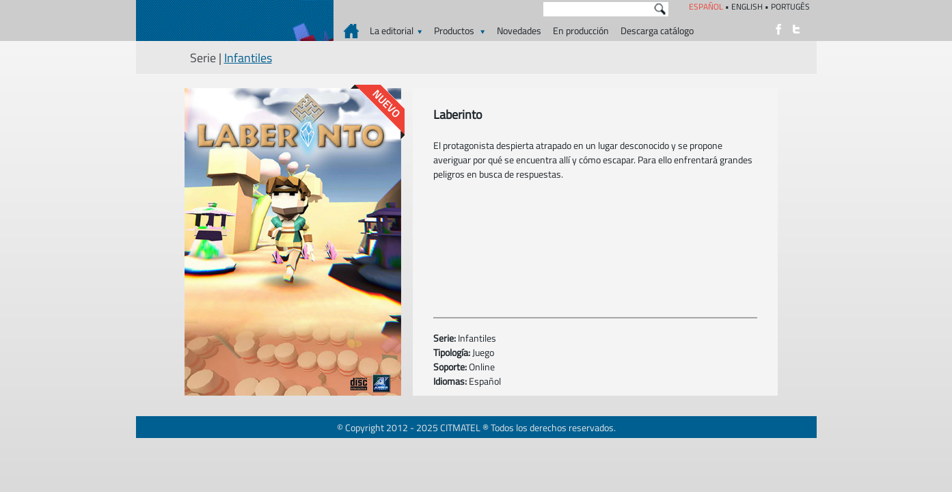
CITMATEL (460, 427)
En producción (581, 30)
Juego (483, 352)
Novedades (519, 30)
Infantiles (248, 58)
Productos (459, 30)
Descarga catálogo (657, 30)
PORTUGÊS (790, 6)
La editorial (396, 30)
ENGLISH (747, 6)
